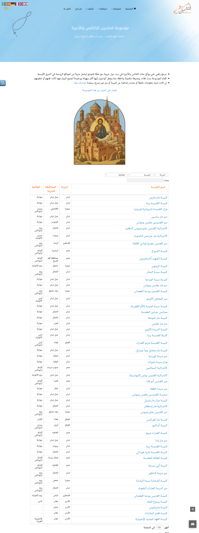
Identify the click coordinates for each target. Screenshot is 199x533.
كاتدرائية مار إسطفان (155, 379)
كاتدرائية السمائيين (156, 344)
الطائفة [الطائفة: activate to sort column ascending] (43, 187)
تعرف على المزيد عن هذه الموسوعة (99, 90)
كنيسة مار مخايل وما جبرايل (151, 327)
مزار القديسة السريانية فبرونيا (150, 205)
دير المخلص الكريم (157, 280)
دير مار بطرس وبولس (155, 269)
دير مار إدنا (161, 408)
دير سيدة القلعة (158, 362)
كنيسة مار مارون (158, 193)
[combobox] (161, 175)
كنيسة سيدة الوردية (156, 263)
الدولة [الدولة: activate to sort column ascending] (92, 187)
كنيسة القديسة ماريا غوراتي (151, 420)
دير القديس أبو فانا (156, 356)
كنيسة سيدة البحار (157, 257)
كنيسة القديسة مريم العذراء (151, 321)
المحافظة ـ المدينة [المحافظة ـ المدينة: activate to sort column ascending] (65, 187)
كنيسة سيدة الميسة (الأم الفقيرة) (149, 286)
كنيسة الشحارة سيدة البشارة (151, 443)
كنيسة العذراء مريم (156, 403)
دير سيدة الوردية (157, 333)
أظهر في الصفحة (156, 485)
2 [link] (161, 497)
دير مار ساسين (159, 211)
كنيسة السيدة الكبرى (156, 310)
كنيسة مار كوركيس (156, 391)
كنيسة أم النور (159, 397)
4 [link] (151, 497)
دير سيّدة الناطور (158, 437)
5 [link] (146, 497)
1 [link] (166, 497)
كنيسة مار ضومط (157, 298)
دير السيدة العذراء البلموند (152, 449)
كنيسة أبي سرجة (157, 432)
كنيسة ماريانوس (158, 466)
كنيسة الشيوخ (159, 240)
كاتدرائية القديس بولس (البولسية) (148, 350)
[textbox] (163, 175)
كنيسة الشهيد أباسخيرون (153, 246)
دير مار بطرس (159, 304)
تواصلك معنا (80, 83)
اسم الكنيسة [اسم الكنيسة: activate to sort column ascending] (158, 187)
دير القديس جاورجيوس (153, 385)
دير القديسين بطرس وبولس (151, 217)
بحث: (148, 180)
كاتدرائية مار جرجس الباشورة (150, 228)
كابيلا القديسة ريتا (157, 315)
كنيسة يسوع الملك (157, 461)
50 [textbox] (159, 485)
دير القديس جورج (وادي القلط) (150, 234)
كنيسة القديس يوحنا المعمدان (150, 275)
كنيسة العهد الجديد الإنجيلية (151, 478)
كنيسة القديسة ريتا (156, 199)
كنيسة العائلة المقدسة (155, 426)
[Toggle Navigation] (6, 9)
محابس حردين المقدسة (154, 292)
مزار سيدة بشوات (157, 339)
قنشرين (183, 529)
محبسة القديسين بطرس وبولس (149, 368)
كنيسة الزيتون (159, 251)
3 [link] (156, 497)
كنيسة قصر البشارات (156, 472)
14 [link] (133, 497)
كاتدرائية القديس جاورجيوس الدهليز (146, 222)
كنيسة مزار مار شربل (155, 373)
